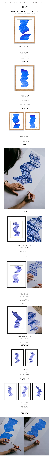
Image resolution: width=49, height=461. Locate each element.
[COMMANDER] (24, 61)
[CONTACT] (24, 458)
